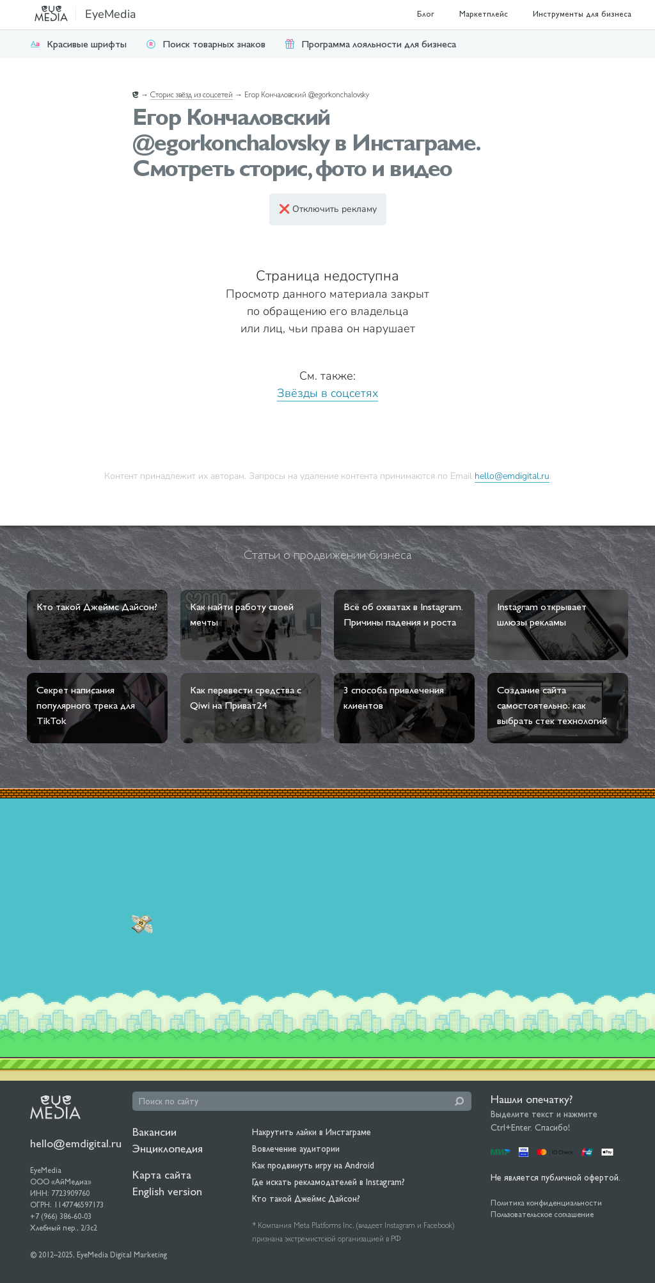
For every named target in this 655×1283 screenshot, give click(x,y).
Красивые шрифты (78, 44)
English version (167, 1191)
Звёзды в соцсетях (327, 393)
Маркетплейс (483, 14)
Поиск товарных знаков (205, 44)
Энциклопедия (167, 1148)
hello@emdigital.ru (512, 475)
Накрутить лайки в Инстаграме (311, 1132)
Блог (425, 14)
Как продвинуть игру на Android (313, 1165)
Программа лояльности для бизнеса (370, 44)
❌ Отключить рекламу (328, 209)
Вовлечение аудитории (296, 1148)
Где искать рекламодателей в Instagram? (328, 1182)
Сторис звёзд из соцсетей (191, 94)
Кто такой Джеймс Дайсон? (306, 1198)
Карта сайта (161, 1174)
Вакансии (154, 1131)
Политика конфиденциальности (546, 1202)
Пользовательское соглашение (542, 1214)
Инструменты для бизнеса (582, 14)
